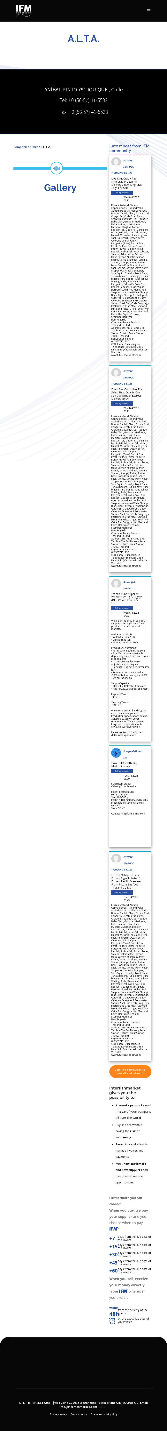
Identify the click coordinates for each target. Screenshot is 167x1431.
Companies (21, 147)
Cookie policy (79, 1414)
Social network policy (104, 1414)
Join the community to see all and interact (130, 1071)
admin (102, 1407)
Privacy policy (58, 1414)
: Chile (34, 147)
